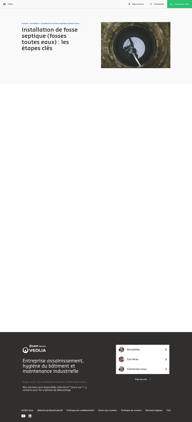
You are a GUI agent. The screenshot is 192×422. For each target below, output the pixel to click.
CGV (169, 410)
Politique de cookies (131, 410)
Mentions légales (153, 410)
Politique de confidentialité (80, 410)
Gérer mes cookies (107, 410)
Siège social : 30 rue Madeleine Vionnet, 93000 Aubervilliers (55, 382)
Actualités (34, 23)
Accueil (25, 23)
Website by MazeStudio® (50, 410)
